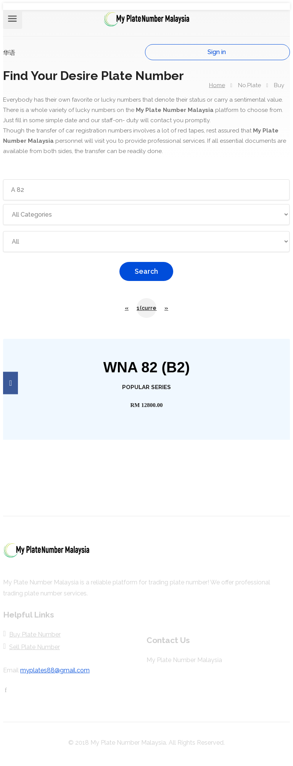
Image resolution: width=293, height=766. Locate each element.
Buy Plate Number (35, 634)
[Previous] (127, 308)
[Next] (166, 308)
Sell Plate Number (34, 647)
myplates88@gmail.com (55, 670)
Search (146, 271)
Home (217, 84)
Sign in (217, 52)
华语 (9, 52)
